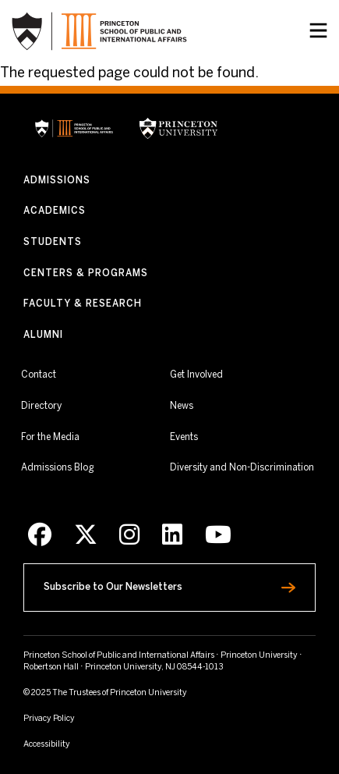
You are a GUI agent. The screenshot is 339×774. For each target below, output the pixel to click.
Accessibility (73, 743)
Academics (54, 211)
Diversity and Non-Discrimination (242, 467)
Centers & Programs (85, 273)
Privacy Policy (49, 719)
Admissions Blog (57, 467)
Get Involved (196, 374)
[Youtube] (218, 536)
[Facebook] (39, 536)
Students (52, 242)
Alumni (43, 335)
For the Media (50, 437)
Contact (38, 375)
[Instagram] (129, 536)
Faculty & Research (82, 304)
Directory (41, 406)
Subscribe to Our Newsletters (144, 583)
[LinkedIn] (172, 536)
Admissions (56, 180)
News (181, 406)
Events (184, 437)
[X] (85, 536)
